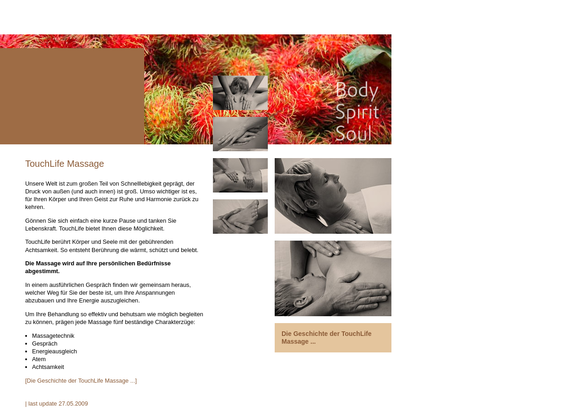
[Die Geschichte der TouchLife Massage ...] (81, 380)
